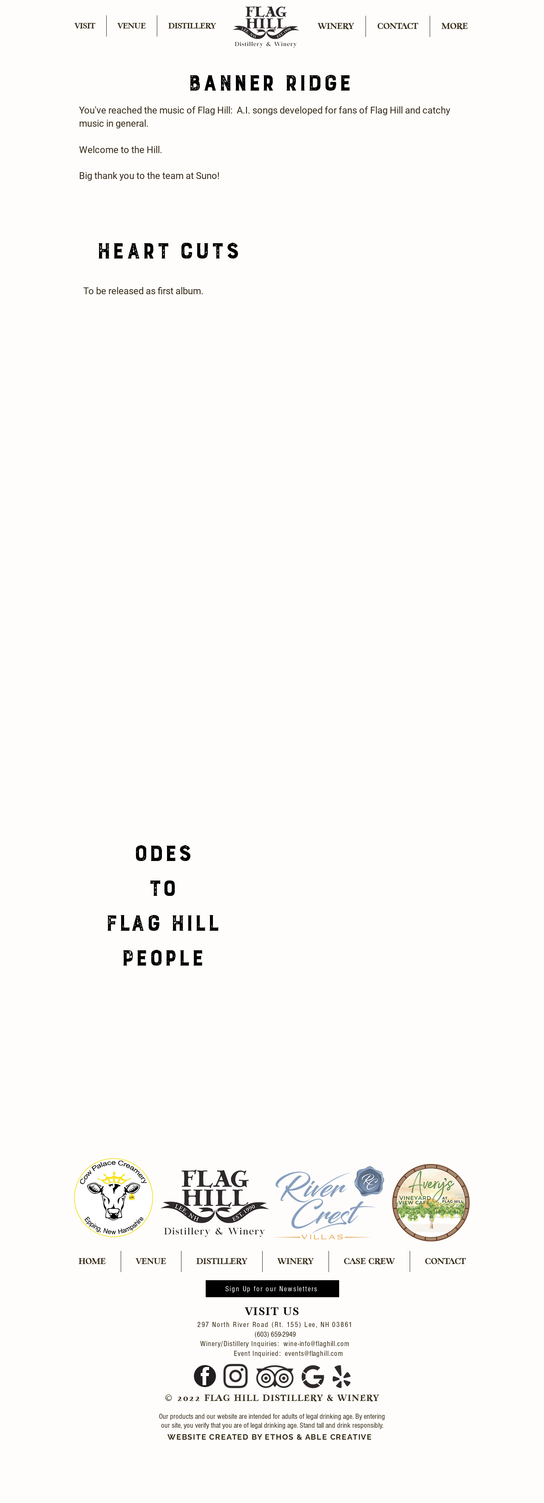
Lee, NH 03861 (328, 1324)
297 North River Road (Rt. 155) (250, 1324)
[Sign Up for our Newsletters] (272, 1288)
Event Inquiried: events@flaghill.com (275, 1353)
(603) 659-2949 (275, 1334)
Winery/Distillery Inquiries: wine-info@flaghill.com (275, 1343)
